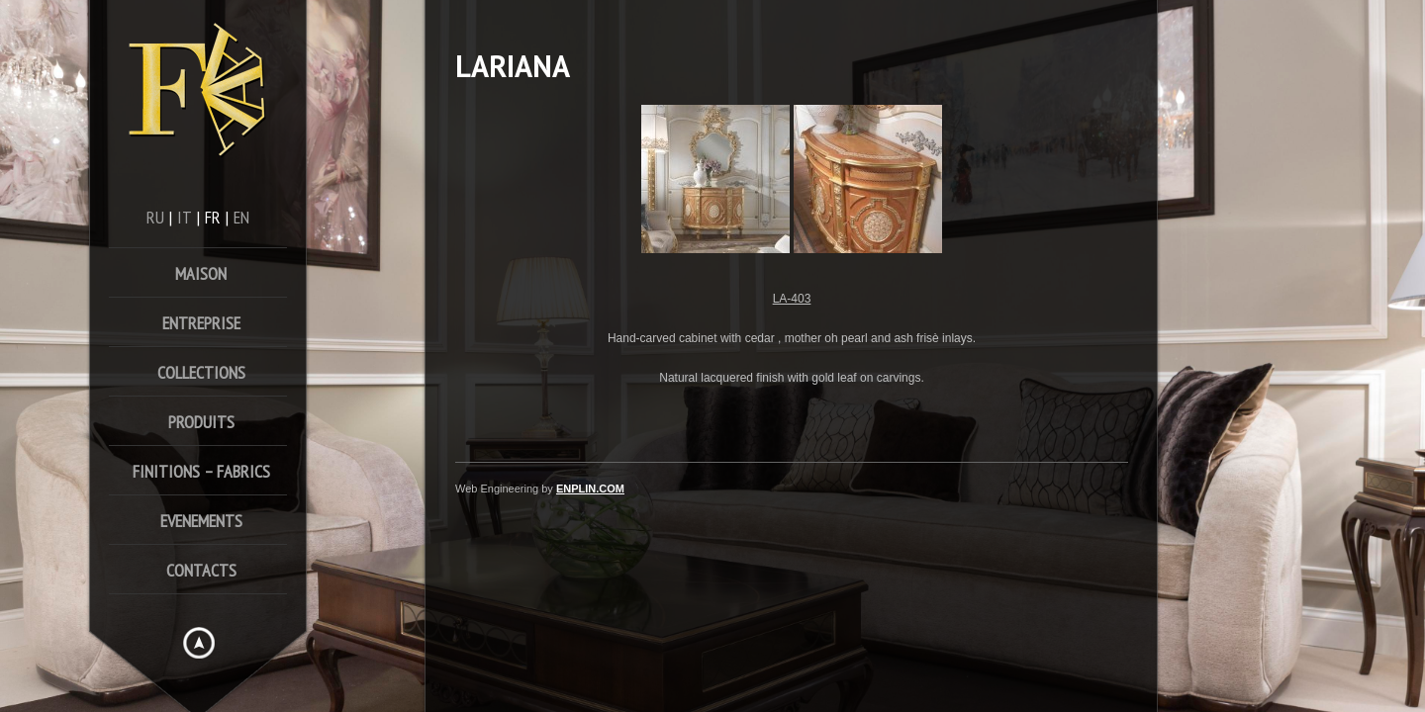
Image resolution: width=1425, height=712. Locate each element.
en (241, 217)
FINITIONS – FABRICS (201, 471)
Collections (201, 372)
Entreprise (201, 323)
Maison (201, 273)
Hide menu (199, 643)
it (184, 217)
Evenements (201, 520)
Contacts (201, 570)
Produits (201, 421)
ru (155, 217)
